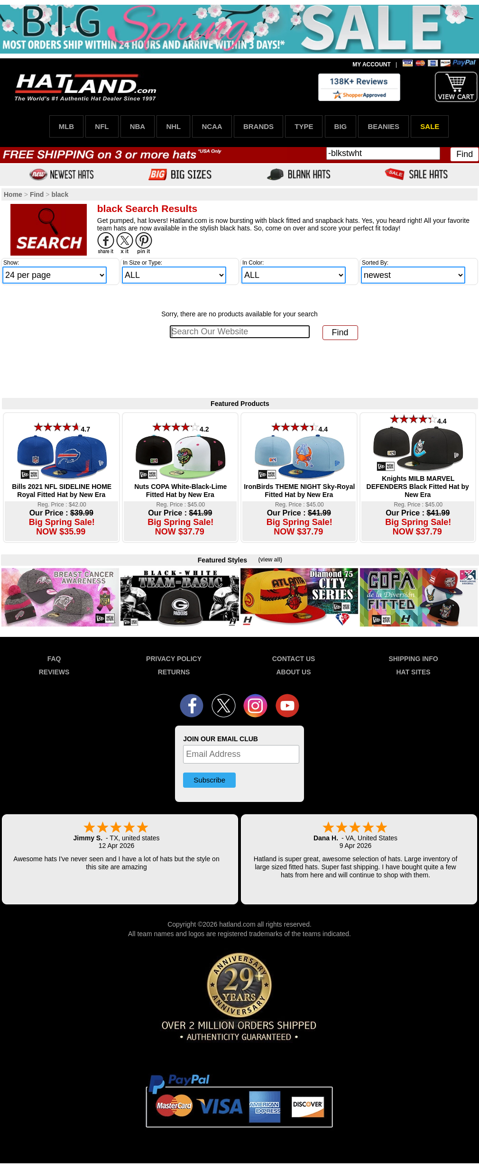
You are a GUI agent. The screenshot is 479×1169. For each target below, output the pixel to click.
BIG (340, 126)
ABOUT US (293, 672)
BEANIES (383, 126)
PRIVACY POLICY (174, 659)
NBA (138, 126)
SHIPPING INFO (413, 659)
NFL (102, 126)
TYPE (304, 126)
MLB (66, 126)
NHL (173, 126)
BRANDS (258, 126)
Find (464, 154)
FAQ (54, 659)
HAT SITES (413, 672)
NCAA (212, 126)
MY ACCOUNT (371, 64)
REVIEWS (54, 672)
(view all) (270, 559)
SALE (429, 126)
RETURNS (174, 672)
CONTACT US (293, 659)
